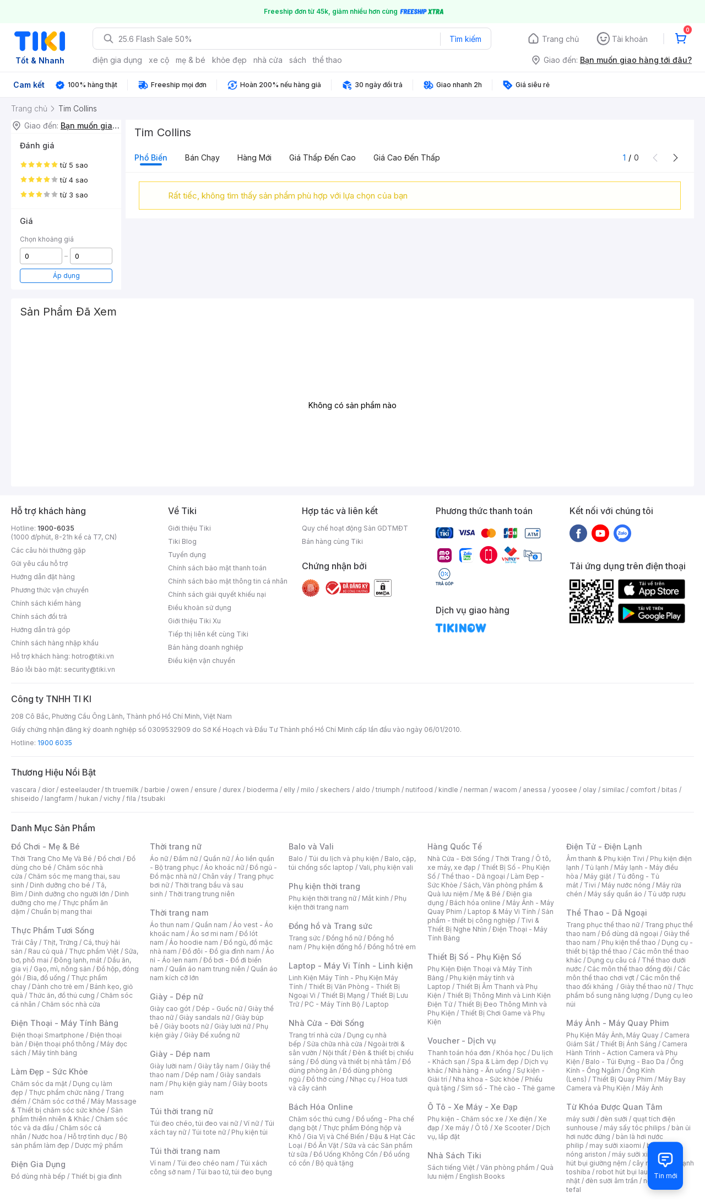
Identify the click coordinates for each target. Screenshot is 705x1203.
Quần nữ (216, 858)
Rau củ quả (45, 951)
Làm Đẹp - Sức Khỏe (49, 1071)
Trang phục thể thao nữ (602, 925)
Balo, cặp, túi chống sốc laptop (352, 862)
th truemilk (122, 789)
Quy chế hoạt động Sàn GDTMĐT (355, 528)
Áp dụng (66, 275)
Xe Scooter (512, 1128)
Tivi (590, 885)
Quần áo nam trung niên (207, 969)
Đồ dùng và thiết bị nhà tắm (353, 1061)
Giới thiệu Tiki (189, 528)
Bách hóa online (475, 903)
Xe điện (521, 1119)
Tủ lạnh (597, 867)
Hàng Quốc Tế (454, 846)
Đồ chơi (109, 858)
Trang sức (305, 938)
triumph (388, 789)
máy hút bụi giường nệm (624, 1158)
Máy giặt (597, 876)
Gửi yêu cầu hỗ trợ (39, 563)
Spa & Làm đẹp (495, 1061)
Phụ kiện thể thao (628, 942)
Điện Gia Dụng (38, 1164)
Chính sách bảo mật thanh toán (217, 568)
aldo (363, 789)
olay (589, 789)
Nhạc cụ (363, 1079)
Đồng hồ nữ (344, 938)
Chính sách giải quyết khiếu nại (217, 594)
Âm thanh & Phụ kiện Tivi (605, 858)
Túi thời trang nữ (181, 1111)
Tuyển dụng (187, 554)
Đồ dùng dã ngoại (629, 933)
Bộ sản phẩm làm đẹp (69, 1140)
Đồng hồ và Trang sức (330, 926)
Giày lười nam (171, 1066)
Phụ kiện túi (249, 1132)
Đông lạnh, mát (78, 960)
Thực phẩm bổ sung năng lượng (629, 990)
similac (613, 789)
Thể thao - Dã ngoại (473, 876)
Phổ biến (150, 157)
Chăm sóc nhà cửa (70, 1004)
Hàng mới (254, 157)
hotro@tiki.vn (93, 656)
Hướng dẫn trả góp (40, 629)
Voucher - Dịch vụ (461, 1040)
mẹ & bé (190, 60)
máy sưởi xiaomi (638, 1154)
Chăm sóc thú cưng (319, 1119)
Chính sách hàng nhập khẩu (55, 643)
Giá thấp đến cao (322, 157)
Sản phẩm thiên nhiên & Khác (67, 1114)
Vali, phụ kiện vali (386, 867)
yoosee (564, 789)
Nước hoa (47, 1136)
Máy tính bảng (54, 1053)
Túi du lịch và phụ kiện (343, 858)
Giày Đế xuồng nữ (212, 1035)
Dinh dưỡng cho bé (60, 885)
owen (180, 789)
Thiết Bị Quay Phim (622, 1079)
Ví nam (160, 1163)
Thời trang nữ (176, 846)
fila (131, 798)
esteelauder (80, 789)
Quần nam (211, 925)
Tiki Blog (182, 541)
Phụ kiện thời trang (324, 886)
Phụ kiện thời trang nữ (322, 898)
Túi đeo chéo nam (206, 1163)
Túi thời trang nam (185, 1151)
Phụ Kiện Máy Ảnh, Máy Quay (612, 1035)
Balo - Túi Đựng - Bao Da (625, 1061)
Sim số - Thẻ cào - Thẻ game (508, 1088)
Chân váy (217, 876)
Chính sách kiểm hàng (46, 603)
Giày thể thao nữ (645, 986)
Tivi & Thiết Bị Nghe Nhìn (483, 924)
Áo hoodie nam (193, 942)
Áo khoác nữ (224, 867)
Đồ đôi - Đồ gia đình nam (221, 951)
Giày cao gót (170, 1008)
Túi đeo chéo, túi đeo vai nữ (194, 1123)
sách (297, 60)
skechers (335, 789)
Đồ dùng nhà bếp (38, 1176)
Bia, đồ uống (46, 978)
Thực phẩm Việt (94, 951)
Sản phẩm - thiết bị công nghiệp (490, 915)
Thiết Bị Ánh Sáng (628, 1044)
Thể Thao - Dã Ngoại (606, 912)
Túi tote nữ (209, 1132)
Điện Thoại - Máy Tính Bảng (64, 1023)
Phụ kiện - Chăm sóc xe (465, 1119)
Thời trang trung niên (202, 894)
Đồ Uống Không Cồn (345, 1154)
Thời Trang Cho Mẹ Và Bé (51, 858)
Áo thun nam (169, 925)
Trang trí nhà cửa (315, 1035)
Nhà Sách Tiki (454, 1155)
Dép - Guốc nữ (219, 1008)
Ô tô (482, 1128)
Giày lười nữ (232, 1026)
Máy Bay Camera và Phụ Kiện (626, 1083)
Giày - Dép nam (180, 1053)
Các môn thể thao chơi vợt (628, 973)
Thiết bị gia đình (96, 1176)
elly (289, 789)
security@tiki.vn (89, 669)
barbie (154, 789)
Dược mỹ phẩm (99, 1145)
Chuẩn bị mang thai (61, 911)
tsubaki (153, 798)
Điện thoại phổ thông (62, 1044)
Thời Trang (512, 858)
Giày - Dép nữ (176, 996)
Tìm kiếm (465, 39)
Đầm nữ (185, 858)
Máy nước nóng (625, 885)
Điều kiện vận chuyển (201, 660)
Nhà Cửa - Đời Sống (326, 1023)
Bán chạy (202, 157)
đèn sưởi (613, 1119)
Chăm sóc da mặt (39, 1083)
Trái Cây (24, 942)
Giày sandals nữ (204, 1017)
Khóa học (511, 1053)
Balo (296, 858)
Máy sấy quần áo (615, 894)
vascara (23, 789)
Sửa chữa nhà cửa (334, 1044)
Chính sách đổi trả (39, 616)
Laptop (377, 1004)
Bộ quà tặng (335, 1163)
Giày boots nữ (186, 1026)
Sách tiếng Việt (451, 1167)
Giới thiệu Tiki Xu (194, 621)
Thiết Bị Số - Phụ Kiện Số (474, 956)
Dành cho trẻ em (58, 986)
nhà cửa (268, 60)
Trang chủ (560, 39)
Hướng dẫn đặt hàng (43, 577)
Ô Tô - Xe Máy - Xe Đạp (472, 1106)
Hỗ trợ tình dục (90, 1136)
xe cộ (159, 60)
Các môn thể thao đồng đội (629, 969)
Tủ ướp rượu (667, 894)
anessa (534, 789)
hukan (88, 798)
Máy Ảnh (649, 1088)
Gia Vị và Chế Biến (335, 1136)
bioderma (262, 789)
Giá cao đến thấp (406, 157)
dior (48, 789)
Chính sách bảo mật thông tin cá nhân (228, 581)
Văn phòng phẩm (507, 1167)
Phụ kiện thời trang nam (347, 902)
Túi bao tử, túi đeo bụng (234, 1172)
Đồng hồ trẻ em (391, 947)
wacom (505, 789)
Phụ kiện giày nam (198, 1083)
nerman (476, 789)
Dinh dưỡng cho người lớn (69, 894)
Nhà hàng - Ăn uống (479, 1070)
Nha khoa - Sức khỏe (486, 1079)
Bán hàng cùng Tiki (332, 541)
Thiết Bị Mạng (343, 995)
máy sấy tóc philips (635, 1128)
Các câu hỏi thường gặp (48, 550)
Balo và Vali (311, 846)
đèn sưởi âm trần (611, 1181)
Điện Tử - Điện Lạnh (604, 846)
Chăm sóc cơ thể (58, 1101)
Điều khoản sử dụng (199, 607)
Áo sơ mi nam (212, 933)
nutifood (419, 789)
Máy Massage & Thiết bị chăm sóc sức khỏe (74, 1105)
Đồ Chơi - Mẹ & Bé (45, 846)
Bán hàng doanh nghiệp (205, 647)
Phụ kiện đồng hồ (335, 947)
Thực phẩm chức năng (64, 1092)
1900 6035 (54, 743)
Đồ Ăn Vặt (323, 1145)
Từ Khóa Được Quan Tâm (614, 1106)
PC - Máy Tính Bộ (332, 1004)
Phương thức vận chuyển (50, 590)
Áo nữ (159, 858)
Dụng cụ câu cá (611, 960)
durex (232, 789)
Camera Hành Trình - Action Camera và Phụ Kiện (626, 1053)
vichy (112, 798)
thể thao (327, 60)
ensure (205, 789)
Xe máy (457, 1128)
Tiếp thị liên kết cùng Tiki (208, 634)
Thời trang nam (179, 912)
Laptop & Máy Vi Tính (502, 911)
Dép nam (199, 1075)
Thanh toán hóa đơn (459, 1053)
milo (307, 789)
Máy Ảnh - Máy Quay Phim (617, 1023)
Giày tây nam (218, 1066)
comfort (643, 789)
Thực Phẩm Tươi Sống (52, 930)
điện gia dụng (117, 60)
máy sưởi (580, 1119)
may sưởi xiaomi (615, 1145)
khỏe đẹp (229, 60)
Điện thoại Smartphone (47, 1035)
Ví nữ (251, 1123)
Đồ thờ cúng (325, 1079)
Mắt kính (375, 898)
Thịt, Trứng (60, 942)
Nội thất (335, 1053)
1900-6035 (55, 528)
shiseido (25, 798)
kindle (448, 789)
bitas (669, 789)
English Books (482, 1176)
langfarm (59, 798)
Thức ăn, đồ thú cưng (62, 995)
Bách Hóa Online (321, 1106)
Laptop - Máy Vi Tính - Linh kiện (351, 965)
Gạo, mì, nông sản (62, 969)
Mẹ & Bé (487, 894)
